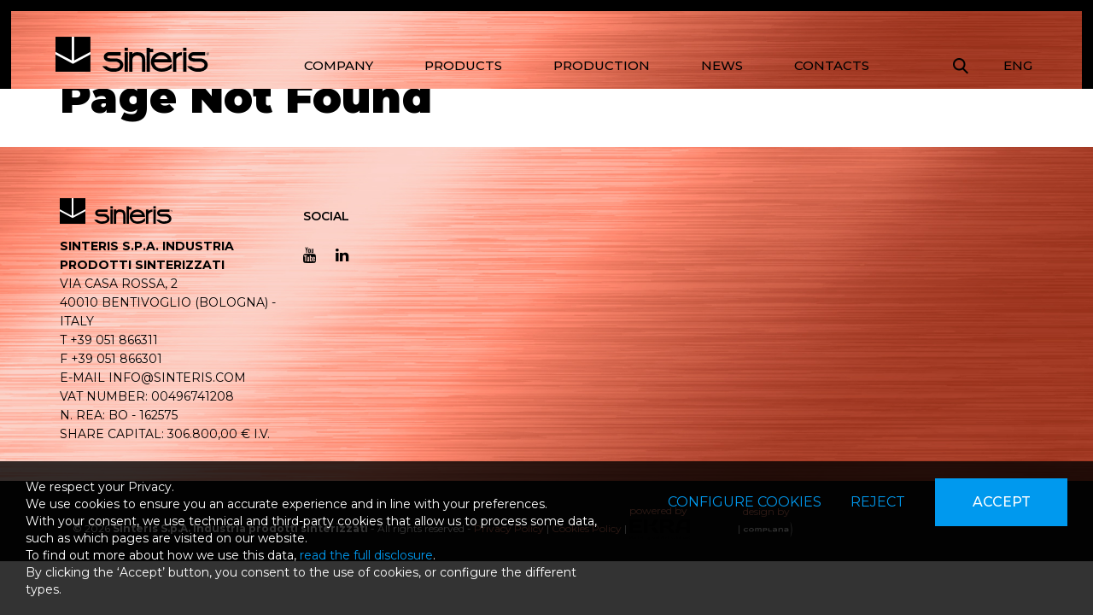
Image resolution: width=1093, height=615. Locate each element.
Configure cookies (744, 502)
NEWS (722, 65)
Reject (877, 502)
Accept (1002, 502)
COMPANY (338, 65)
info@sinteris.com (177, 377)
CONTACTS (831, 65)
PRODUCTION (601, 65)
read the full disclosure (366, 555)
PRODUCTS (463, 65)
